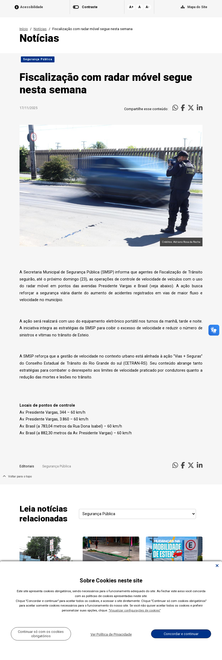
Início (24, 29)
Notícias (40, 29)
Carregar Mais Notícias (111, 639)
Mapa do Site (197, 7)
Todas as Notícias (186, 639)
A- (147, 7)
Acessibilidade (31, 7)
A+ (131, 7)
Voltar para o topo (17, 476)
